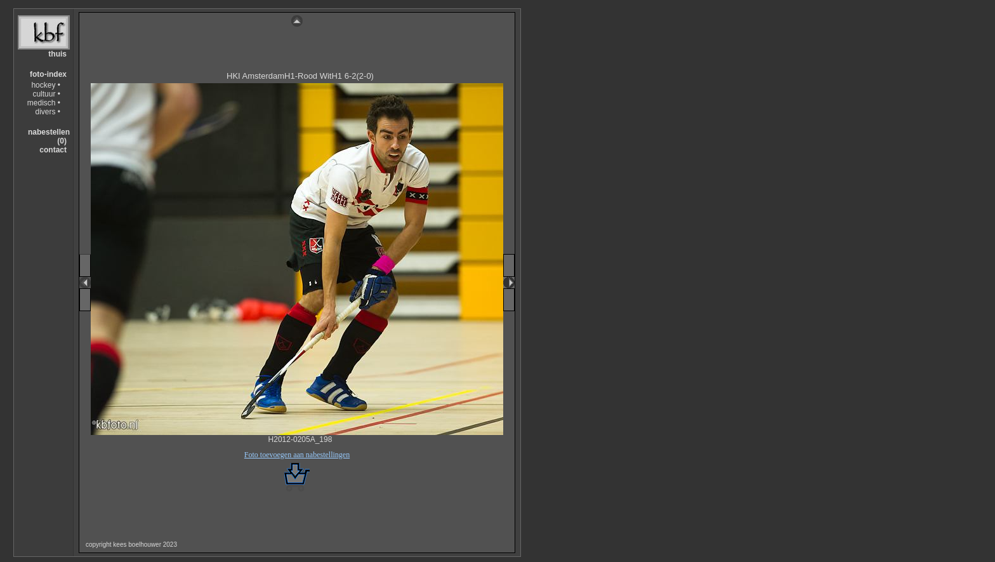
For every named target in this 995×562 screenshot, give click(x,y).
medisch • (43, 102)
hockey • (45, 85)
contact (53, 149)
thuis (57, 54)
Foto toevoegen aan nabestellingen (297, 454)
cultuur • (46, 94)
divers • (47, 111)
